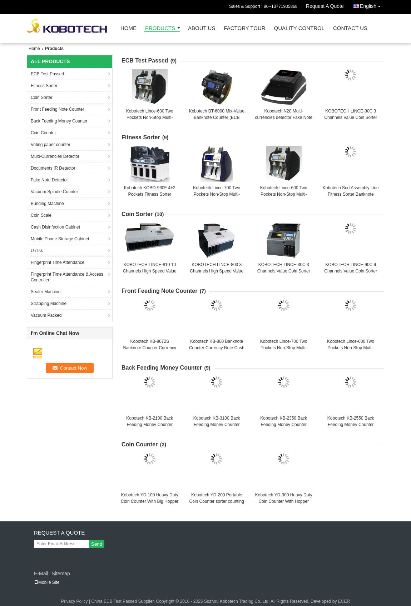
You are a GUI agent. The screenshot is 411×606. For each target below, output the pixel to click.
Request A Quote (325, 6)
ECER (344, 601)
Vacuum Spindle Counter (54, 191)
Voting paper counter (50, 144)
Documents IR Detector (53, 168)
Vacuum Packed (46, 315)
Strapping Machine (48, 303)
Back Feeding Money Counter (59, 121)
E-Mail (41, 573)
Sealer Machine (45, 291)
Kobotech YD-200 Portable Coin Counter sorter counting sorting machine (216, 501)
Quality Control (299, 28)
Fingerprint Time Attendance (57, 262)
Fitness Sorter (44, 85)
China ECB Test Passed (114, 601)
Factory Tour (244, 28)
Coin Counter (43, 132)
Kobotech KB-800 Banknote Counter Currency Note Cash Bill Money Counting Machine (216, 348)
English (372, 5)
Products (160, 28)
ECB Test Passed (47, 73)
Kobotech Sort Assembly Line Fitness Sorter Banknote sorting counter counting (351, 194)
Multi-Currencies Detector (55, 156)
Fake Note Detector (49, 179)
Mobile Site (46, 582)
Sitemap (60, 573)
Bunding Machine (47, 203)
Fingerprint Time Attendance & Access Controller (67, 277)
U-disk (37, 250)
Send (96, 544)
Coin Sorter (42, 97)
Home (128, 28)
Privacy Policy (74, 601)
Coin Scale (41, 215)
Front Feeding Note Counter (57, 109)
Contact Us (350, 28)
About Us (201, 28)
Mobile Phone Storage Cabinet (60, 238)
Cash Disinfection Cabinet (55, 227)
